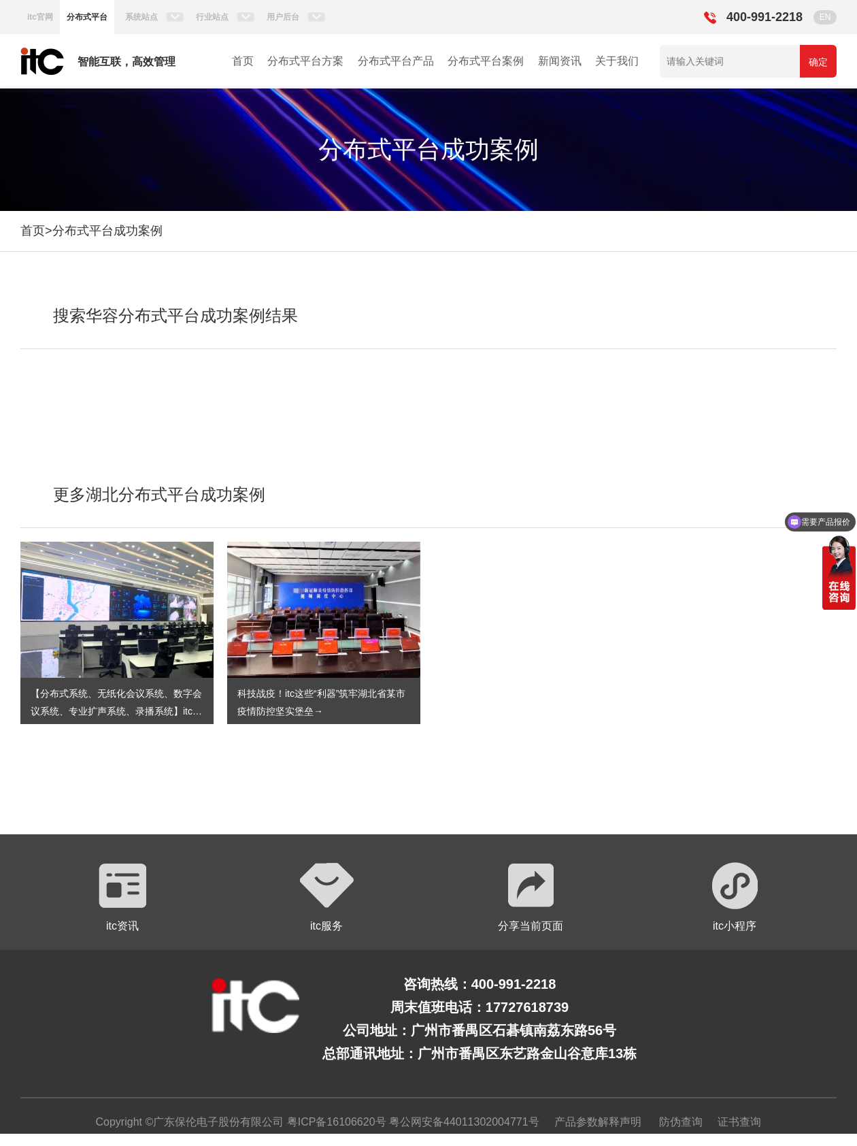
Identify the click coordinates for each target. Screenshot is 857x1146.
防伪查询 (681, 1122)
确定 (818, 61)
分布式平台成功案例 (107, 231)
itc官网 (40, 17)
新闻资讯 (560, 61)
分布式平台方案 (305, 61)
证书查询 (739, 1122)
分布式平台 (87, 17)
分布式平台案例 (486, 61)
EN (825, 17)
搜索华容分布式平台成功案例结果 (175, 315)
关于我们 (617, 61)
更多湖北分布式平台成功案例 (159, 494)
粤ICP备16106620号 (335, 1122)
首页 (243, 61)
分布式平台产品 (396, 61)
